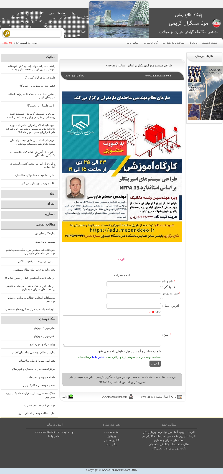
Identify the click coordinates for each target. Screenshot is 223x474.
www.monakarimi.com (146, 377)
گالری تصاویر (150, 42)
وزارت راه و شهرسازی (42, 344)
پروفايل (111, 436)
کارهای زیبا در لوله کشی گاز (39, 77)
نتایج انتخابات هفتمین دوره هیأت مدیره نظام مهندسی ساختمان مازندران (30, 251)
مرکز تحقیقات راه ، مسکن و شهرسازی (33, 368)
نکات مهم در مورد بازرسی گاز (38, 183)
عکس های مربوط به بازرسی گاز (37, 85)
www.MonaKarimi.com (116, 469)
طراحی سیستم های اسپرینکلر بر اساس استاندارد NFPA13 (139, 65)
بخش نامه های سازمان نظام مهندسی (34, 269)
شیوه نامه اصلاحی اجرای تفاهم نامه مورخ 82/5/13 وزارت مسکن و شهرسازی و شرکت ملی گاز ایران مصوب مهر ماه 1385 (30, 129)
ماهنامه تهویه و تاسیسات (41, 377)
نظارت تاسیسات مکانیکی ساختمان (35, 175)
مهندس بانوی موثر (45, 241)
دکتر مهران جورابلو (44, 328)
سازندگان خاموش (45, 233)
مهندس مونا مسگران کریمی (113, 377)
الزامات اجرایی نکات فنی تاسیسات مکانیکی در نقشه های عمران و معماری (30, 287)
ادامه (64, 396)
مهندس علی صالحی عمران (39, 405)
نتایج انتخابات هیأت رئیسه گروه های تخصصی (30, 309)
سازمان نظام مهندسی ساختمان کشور (33, 352)
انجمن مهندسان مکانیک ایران (39, 385)
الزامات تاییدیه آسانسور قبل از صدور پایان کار (29, 277)
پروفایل (193, 42)
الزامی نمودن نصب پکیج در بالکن (36, 261)
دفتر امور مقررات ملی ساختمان (37, 360)
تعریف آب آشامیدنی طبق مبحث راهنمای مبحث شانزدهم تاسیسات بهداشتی (32, 142)
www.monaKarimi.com (48, 432)
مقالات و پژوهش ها (173, 42)
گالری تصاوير (111, 440)
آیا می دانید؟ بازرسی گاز (40, 105)
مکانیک (50, 57)
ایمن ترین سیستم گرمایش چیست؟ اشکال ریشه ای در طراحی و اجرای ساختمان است (31, 115)
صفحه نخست (209, 42)
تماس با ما (132, 42)
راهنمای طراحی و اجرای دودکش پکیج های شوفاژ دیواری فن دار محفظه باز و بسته (31, 67)
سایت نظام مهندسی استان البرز (37, 413)
